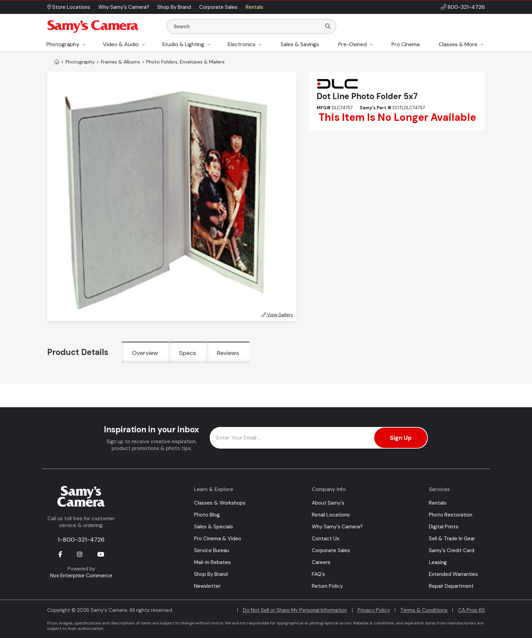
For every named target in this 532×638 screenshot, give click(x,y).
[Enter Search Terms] (246, 26)
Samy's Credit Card (451, 550)
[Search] (327, 26)
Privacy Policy (374, 610)
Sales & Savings (300, 44)
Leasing (438, 562)
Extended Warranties (453, 574)
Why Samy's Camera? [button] (123, 7)
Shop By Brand (211, 574)
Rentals (437, 503)
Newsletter (207, 586)
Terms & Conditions (424, 610)
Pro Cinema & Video (217, 538)
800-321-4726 (466, 7)
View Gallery (277, 315)
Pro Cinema (406, 44)
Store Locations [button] (68, 7)
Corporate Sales (331, 550)
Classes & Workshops (220, 503)
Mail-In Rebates (212, 562)
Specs (187, 353)
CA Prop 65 (471, 610)
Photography (62, 44)
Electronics (241, 44)
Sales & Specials (213, 526)
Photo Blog (207, 514)
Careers (321, 562)
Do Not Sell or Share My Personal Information (295, 610)
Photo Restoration (450, 514)
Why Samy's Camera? (337, 526)
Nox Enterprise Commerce (81, 575)
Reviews (228, 353)
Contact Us (325, 538)
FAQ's (318, 574)
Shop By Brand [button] (174, 7)
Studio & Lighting (183, 44)
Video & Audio (121, 44)
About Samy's (328, 503)
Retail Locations (331, 514)
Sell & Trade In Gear (452, 538)
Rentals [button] (254, 7)
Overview (145, 353)
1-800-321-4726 (81, 540)
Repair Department (451, 586)
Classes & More (458, 44)
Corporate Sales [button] (218, 7)
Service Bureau (211, 550)
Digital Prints (443, 526)
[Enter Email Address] (318, 438)
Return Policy (327, 586)
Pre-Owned (352, 44)
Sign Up (401, 438)
